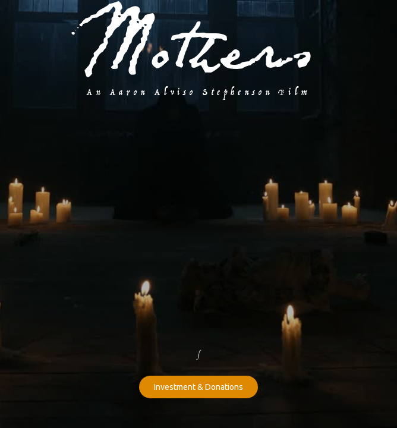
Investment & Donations (198, 387)
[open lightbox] (199, 125)
